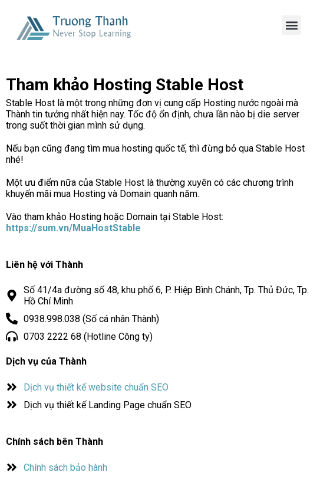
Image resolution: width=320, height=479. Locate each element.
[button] (291, 25)
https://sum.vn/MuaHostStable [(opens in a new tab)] (73, 228)
